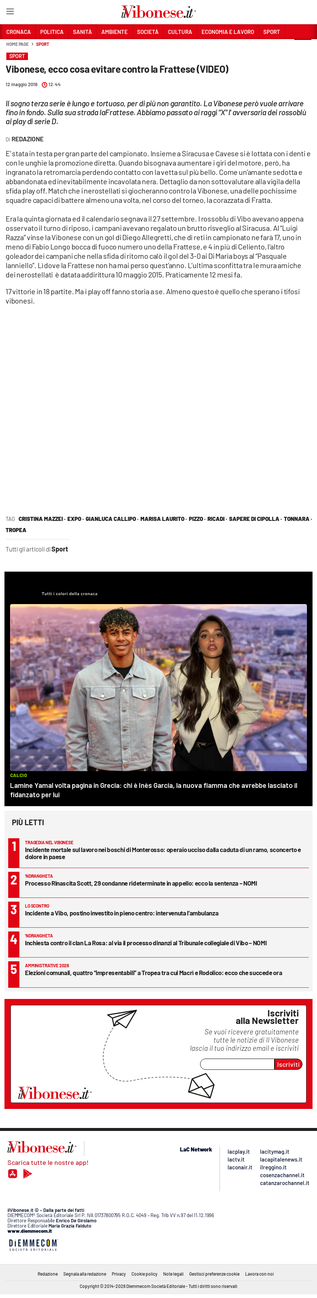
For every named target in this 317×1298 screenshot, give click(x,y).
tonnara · (298, 518)
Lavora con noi (259, 1273)
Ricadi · (217, 518)
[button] (302, 48)
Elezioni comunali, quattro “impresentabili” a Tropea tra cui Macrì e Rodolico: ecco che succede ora (153, 972)
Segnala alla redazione (84, 1273)
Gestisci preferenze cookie (214, 1273)
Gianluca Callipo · (112, 518)
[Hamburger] (10, 13)
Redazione (48, 1273)
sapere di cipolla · (255, 518)
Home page (17, 44)
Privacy (119, 1273)
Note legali (173, 1273)
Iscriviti (288, 1064)
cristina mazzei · (42, 518)
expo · (75, 518)
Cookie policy (144, 1273)
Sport (42, 44)
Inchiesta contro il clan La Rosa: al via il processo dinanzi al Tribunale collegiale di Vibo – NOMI (145, 942)
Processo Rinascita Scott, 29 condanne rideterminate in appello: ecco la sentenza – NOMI (141, 883)
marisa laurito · (163, 518)
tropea (16, 530)
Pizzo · (197, 518)
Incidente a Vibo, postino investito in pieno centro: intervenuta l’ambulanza (121, 913)
